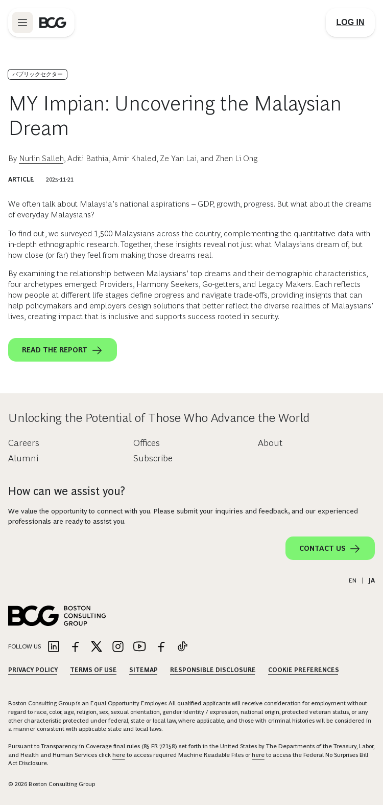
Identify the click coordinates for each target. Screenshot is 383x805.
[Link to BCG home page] (53, 22)
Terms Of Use (93, 670)
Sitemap (143, 670)
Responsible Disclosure (213, 670)
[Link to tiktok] (182, 647)
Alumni (23, 458)
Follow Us (24, 646)
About (270, 443)
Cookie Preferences (303, 670)
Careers (23, 443)
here (118, 754)
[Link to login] (350, 22)
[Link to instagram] (118, 647)
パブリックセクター (37, 74)
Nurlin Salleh (41, 158)
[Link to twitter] (96, 647)
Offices (146, 443)
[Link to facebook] (75, 647)
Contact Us (330, 549)
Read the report (62, 350)
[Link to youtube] (139, 647)
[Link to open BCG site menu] (22, 22)
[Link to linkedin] (53, 647)
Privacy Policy (33, 670)
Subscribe (153, 458)
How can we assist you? (66, 491)
